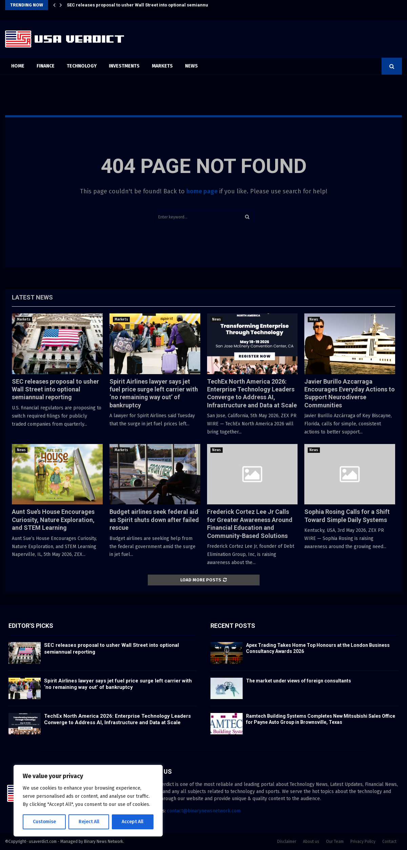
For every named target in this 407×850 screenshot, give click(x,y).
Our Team (335, 841)
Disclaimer (286, 841)
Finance (46, 66)
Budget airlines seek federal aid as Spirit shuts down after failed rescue (154, 519)
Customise (44, 822)
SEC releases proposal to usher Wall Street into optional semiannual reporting (150, 4)
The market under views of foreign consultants (298, 680)
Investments (124, 66)
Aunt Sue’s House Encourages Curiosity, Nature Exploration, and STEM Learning (53, 519)
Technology (82, 66)
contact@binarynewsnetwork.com (204, 811)
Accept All (133, 822)
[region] (88, 800)
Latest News (32, 297)
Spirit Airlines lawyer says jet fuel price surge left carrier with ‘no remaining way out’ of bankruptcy (118, 684)
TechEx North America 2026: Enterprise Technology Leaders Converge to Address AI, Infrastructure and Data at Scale (117, 719)
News (191, 66)
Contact (389, 841)
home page (202, 191)
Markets (162, 66)
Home (17, 66)
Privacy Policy (362, 841)
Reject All (88, 822)
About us (311, 841)
